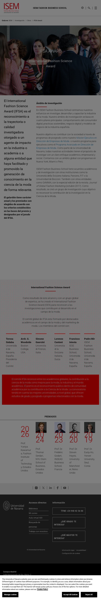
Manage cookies (10, 595)
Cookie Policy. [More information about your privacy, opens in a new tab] (42, 589)
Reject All (88, 595)
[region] (50, 587)
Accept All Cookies (70, 595)
